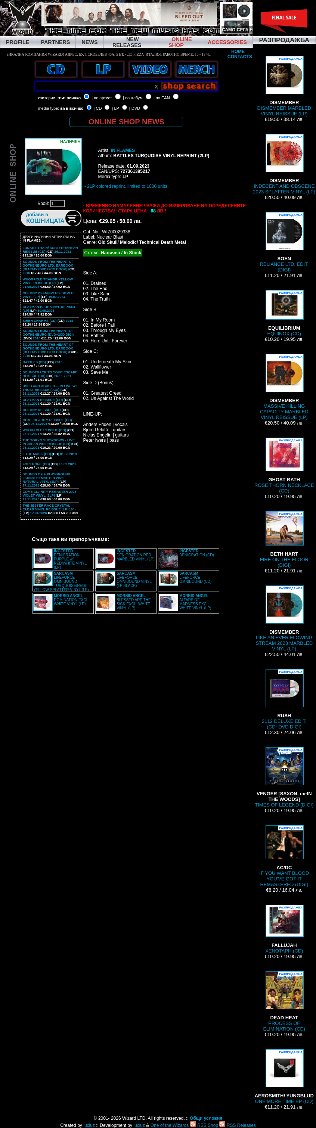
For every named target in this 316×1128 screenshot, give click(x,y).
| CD (98, 108)
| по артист (102, 98)
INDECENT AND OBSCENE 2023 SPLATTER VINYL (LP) (284, 164)
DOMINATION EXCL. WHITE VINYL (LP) (71, 600)
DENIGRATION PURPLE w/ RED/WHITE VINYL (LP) (70, 559)
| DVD (134, 108)
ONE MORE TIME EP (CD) (284, 1076)
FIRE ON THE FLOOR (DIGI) (284, 539)
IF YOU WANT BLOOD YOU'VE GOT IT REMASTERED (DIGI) (284, 856)
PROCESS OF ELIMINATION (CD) (284, 1001)
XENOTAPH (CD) (284, 929)
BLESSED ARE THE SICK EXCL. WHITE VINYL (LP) (134, 602)
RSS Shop (204, 1125)
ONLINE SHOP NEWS (126, 122)
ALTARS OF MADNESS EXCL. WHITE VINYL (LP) (195, 602)
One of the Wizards (170, 1125)
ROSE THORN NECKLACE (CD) (284, 466)
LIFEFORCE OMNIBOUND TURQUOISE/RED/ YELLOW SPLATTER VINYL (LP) (61, 581)
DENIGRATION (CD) (196, 553)
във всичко (69, 98)
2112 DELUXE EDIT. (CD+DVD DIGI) (284, 699)
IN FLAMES (123, 150)
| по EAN (162, 98)
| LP (115, 108)
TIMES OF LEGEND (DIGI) (284, 777)
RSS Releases (237, 1125)
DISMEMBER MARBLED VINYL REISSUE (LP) (284, 86)
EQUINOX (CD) (284, 313)
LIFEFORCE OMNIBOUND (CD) (195, 577)
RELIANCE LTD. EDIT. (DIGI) (284, 242)
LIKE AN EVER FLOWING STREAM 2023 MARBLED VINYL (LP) (284, 618)
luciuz (89, 1125)
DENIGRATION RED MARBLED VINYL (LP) (135, 555)
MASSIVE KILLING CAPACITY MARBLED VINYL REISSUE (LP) (284, 387)
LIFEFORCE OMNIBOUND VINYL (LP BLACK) (134, 579)
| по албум (133, 98)
